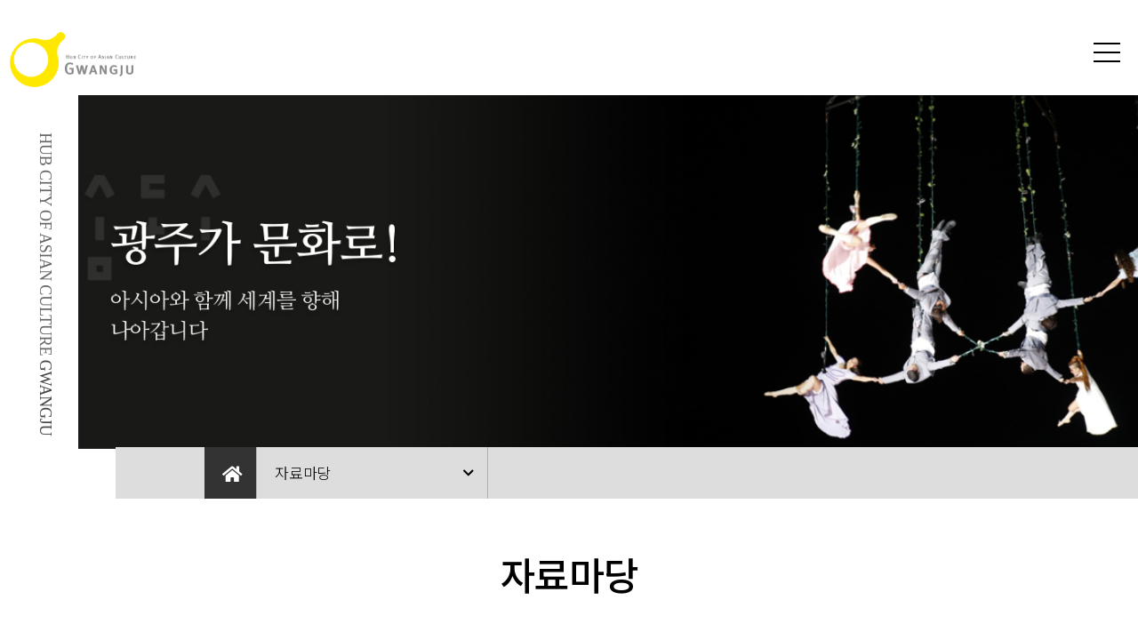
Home (230, 473)
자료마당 (303, 472)
